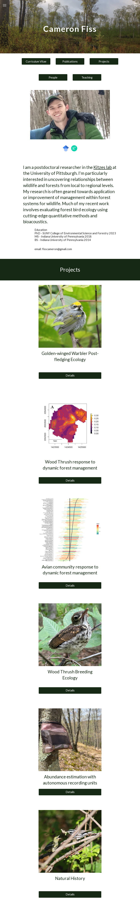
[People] (53, 77)
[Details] (70, 375)
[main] (70, 26)
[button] (4, 5)
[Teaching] (87, 77)
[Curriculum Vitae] (36, 61)
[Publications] (70, 61)
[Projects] (104, 61)
